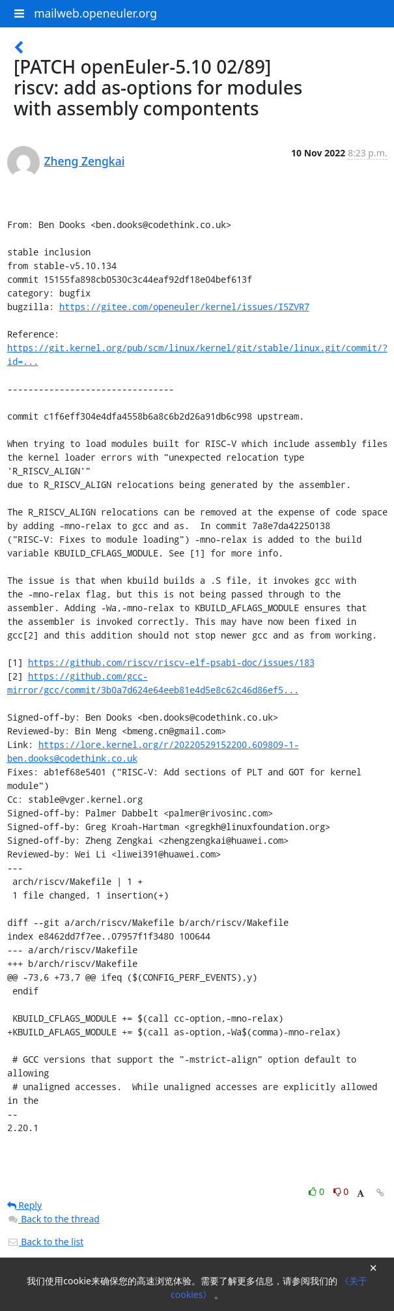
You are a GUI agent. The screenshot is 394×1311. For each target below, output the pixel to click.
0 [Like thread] (317, 1191)
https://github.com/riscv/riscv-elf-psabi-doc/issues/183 (171, 662)
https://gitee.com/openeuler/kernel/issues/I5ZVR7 (184, 306)
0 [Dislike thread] (341, 1191)
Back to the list (45, 1241)
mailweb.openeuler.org (95, 13)
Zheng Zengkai (84, 161)
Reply (24, 1205)
